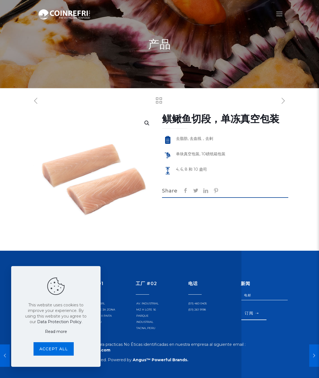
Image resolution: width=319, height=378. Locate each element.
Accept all (53, 348)
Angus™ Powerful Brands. (160, 359)
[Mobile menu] (279, 14)
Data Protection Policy (59, 321)
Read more (56, 331)
